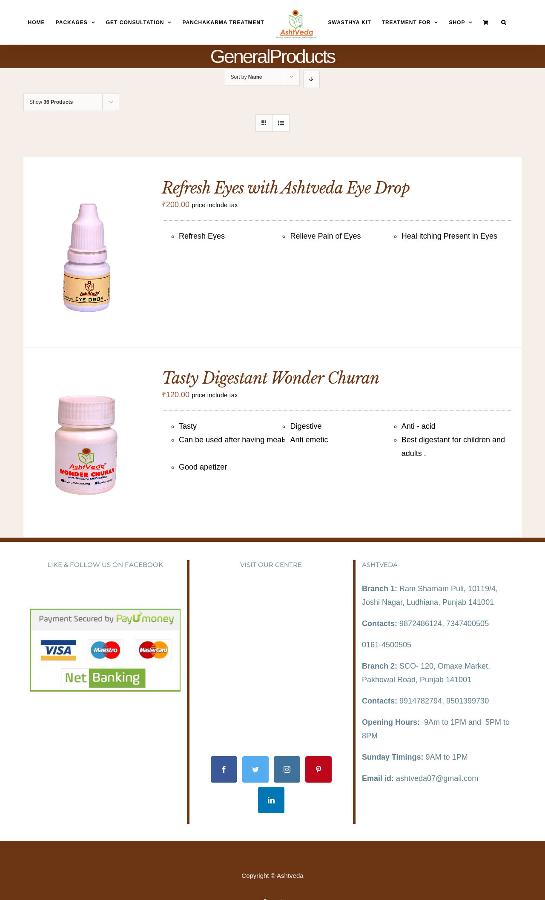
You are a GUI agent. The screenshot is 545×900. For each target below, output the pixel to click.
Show (51, 102)
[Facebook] (224, 769)
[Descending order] (311, 79)
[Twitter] (255, 769)
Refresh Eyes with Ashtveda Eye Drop (286, 188)
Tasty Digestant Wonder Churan (270, 378)
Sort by (246, 77)
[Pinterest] (318, 769)
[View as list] (280, 123)
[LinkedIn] (271, 800)
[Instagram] (287, 769)
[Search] (503, 23)
